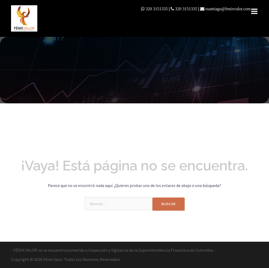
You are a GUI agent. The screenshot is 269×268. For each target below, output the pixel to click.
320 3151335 (157, 9)
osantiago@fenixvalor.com (228, 9)
